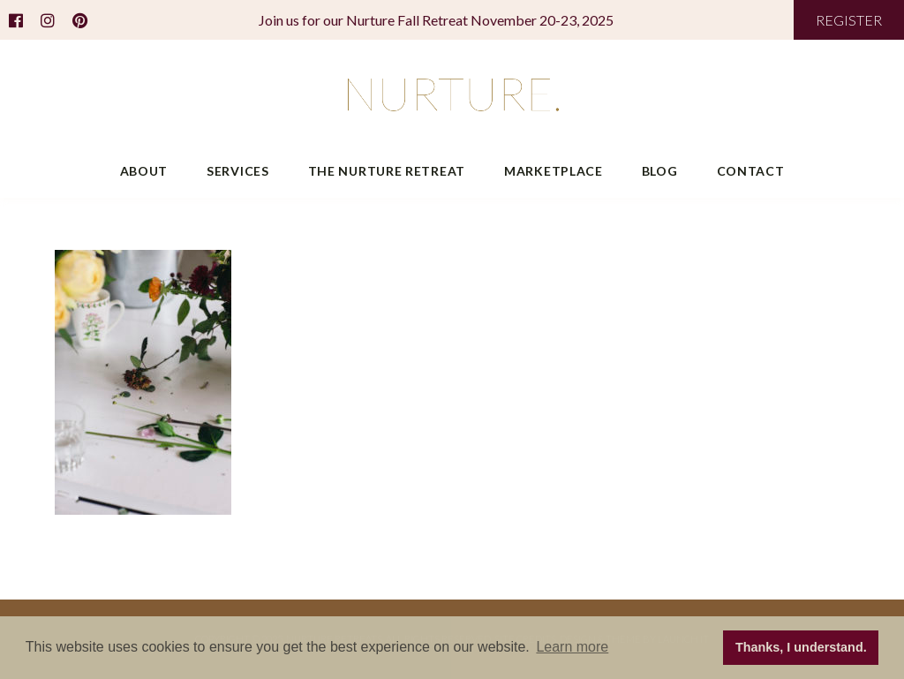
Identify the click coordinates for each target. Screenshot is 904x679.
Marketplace (553, 170)
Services (238, 170)
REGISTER (849, 19)
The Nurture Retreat (386, 170)
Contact (751, 170)
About (144, 170)
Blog (660, 170)
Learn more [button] (572, 646)
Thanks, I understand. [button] (801, 647)
